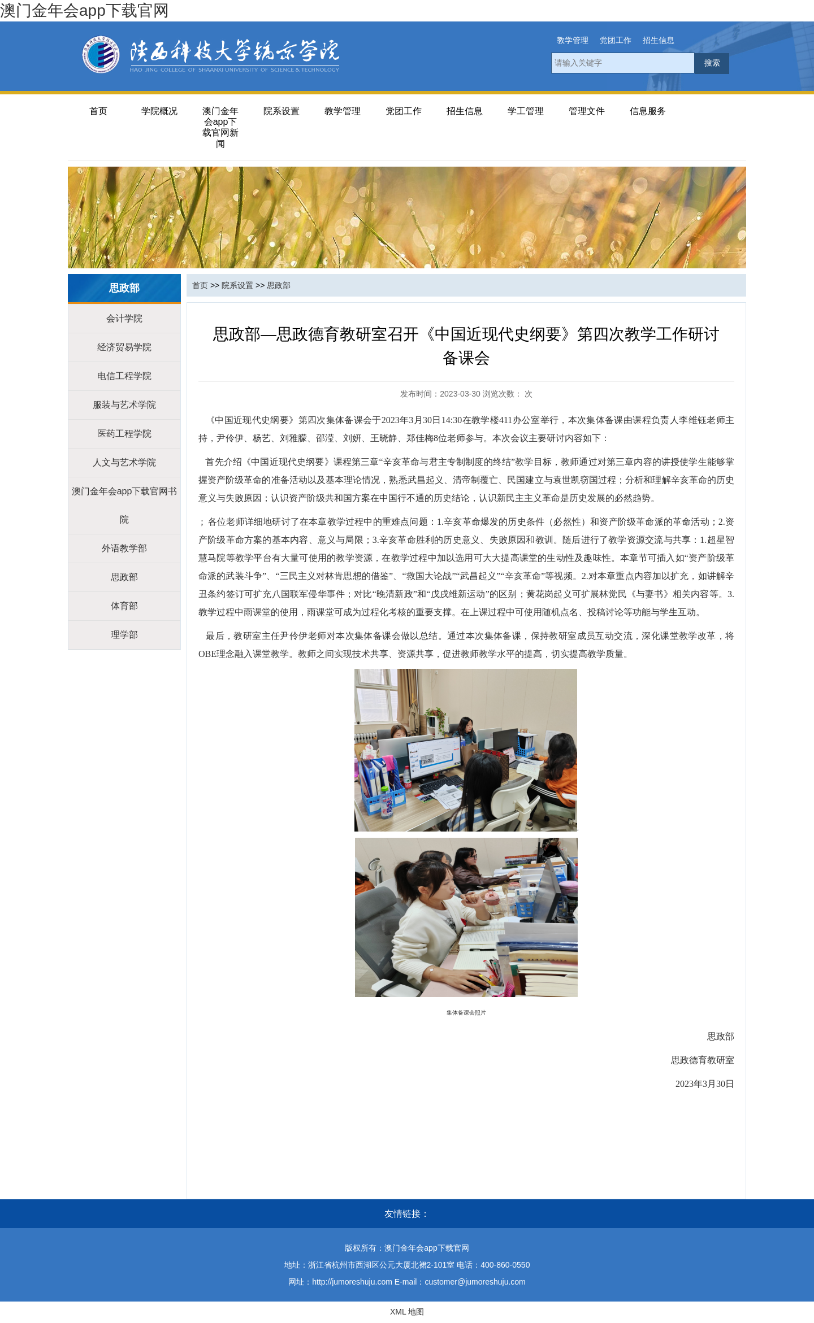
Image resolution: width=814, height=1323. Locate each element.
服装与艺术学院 (124, 405)
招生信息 (658, 40)
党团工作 (615, 40)
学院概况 (159, 111)
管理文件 (587, 111)
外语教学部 (124, 548)
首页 (98, 111)
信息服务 (648, 111)
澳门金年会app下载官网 (84, 10)
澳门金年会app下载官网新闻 (220, 127)
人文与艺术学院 (124, 462)
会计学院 (124, 318)
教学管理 (572, 40)
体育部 (124, 606)
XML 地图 (407, 1311)
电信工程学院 (124, 376)
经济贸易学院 (124, 347)
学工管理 (526, 111)
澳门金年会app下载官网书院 (124, 505)
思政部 (124, 577)
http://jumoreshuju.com (352, 1281)
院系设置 (281, 111)
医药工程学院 (124, 433)
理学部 (124, 634)
